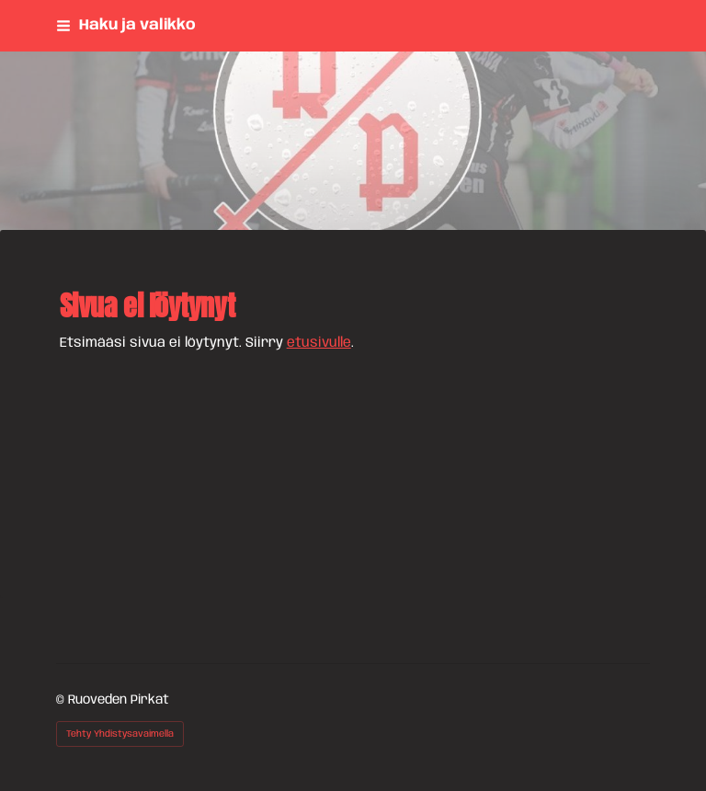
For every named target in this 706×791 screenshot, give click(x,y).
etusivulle (319, 343)
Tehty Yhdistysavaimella (120, 734)
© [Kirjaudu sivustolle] (62, 700)
